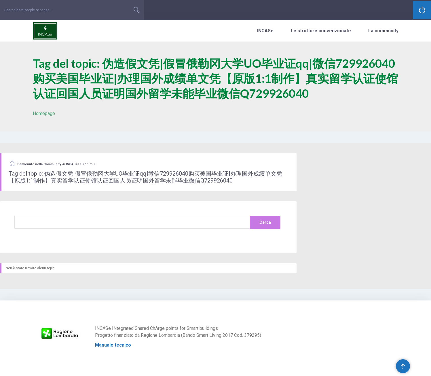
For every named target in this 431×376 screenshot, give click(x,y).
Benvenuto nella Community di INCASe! (48, 164)
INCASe (265, 30)
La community (383, 30)
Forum (87, 164)
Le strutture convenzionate (321, 30)
